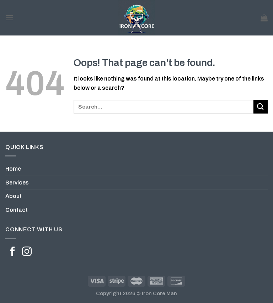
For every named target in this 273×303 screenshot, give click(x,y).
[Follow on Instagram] (27, 252)
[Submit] (260, 107)
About (13, 196)
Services (17, 183)
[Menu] (9, 17)
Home (13, 169)
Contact (16, 210)
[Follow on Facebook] (12, 252)
